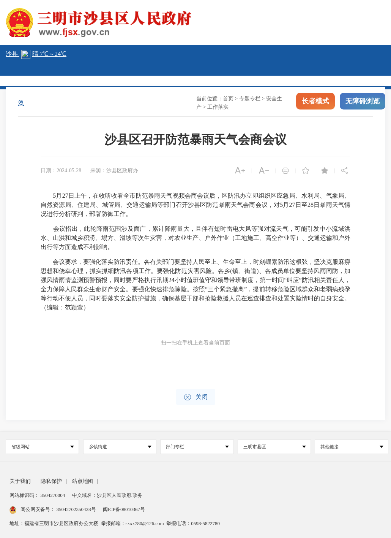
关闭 (196, 397)
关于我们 (20, 481)
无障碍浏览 (362, 102)
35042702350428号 (76, 509)
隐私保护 (51, 481)
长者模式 (315, 102)
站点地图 (82, 481)
